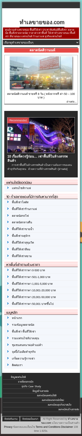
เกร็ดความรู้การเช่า (23, 358)
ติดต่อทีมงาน (10, 419)
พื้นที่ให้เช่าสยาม (22, 256)
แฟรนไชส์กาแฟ (21, 188)
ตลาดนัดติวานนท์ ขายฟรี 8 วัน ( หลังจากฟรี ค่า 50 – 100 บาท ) (41, 95)
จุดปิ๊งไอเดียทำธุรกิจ (24, 351)
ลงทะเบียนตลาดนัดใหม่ (53, 400)
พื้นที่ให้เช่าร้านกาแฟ (24, 209)
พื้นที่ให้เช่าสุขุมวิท (23, 242)
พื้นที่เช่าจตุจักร (21, 235)
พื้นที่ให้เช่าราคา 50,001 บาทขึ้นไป (33, 303)
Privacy (8, 426)
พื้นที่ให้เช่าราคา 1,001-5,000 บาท (32, 283)
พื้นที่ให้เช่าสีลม (21, 249)
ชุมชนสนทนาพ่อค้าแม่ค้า (27, 345)
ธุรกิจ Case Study (31, 386)
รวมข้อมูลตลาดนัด (23, 324)
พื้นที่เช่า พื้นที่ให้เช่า (24, 331)
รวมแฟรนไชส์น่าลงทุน (25, 338)
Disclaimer (67, 426)
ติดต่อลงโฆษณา (30, 419)
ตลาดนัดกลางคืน (22, 222)
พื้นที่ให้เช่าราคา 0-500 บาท (28, 270)
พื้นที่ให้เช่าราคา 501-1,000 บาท (31, 277)
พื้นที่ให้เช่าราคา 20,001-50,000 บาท (34, 297)
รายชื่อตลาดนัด (25, 382)
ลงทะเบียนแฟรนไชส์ (46, 395)
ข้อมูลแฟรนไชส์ (18, 377)
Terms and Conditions (48, 426)
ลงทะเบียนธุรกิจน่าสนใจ (59, 405)
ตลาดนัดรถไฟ (20, 215)
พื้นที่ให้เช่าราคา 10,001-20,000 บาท (34, 290)
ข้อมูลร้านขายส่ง (41, 391)
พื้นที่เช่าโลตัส (20, 202)
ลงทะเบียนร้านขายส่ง (68, 409)
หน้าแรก (17, 318)
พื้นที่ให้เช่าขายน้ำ (23, 229)
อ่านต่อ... (71, 101)
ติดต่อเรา (17, 365)
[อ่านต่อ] (63, 169)
